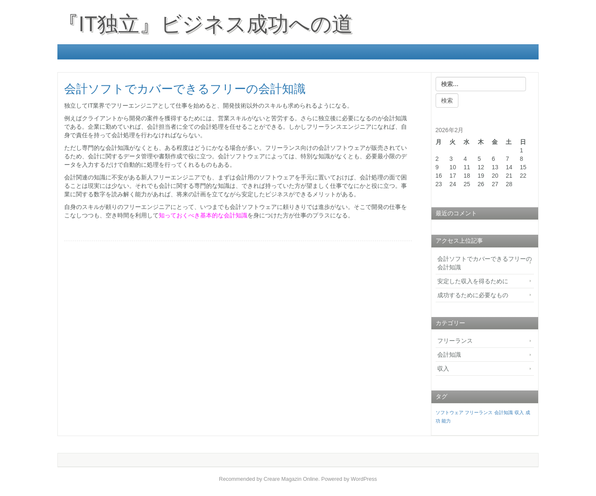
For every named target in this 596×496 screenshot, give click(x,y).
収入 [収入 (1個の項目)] (519, 412)
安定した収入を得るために (472, 281)
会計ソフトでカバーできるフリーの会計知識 (484, 263)
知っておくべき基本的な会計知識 (203, 215)
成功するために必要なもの (472, 295)
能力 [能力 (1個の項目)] (446, 420)
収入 (443, 368)
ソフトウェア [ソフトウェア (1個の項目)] (449, 412)
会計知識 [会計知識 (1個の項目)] (503, 412)
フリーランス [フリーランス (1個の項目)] (479, 412)
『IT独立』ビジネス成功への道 (205, 24)
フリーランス (455, 340)
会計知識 (449, 354)
